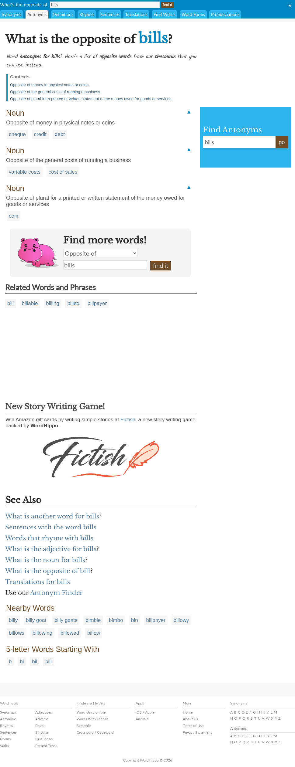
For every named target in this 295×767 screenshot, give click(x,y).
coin (13, 216)
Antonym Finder (56, 592)
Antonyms (37, 14)
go (282, 142)
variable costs (24, 172)
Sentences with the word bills (50, 527)
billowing (42, 633)
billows (16, 633)
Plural (39, 725)
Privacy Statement (197, 732)
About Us (190, 719)
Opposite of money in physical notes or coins (49, 85)
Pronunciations (225, 14)
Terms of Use (193, 725)
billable (30, 303)
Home (188, 712)
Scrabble (84, 725)
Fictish (127, 420)
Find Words (164, 14)
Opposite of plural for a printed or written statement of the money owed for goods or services (90, 99)
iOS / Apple (145, 712)
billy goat (36, 620)
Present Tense (46, 745)
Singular (41, 732)
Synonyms (11, 14)
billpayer (97, 303)
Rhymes (86, 14)
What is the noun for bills (45, 560)
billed (73, 303)
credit (40, 134)
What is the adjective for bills (50, 549)
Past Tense (43, 739)
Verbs (4, 745)
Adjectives (43, 712)
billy (13, 620)
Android (142, 719)
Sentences (110, 14)
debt (60, 134)
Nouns (5, 739)
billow (93, 633)
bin (134, 620)
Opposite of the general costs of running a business (55, 92)
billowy (181, 620)
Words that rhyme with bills (49, 538)
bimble (93, 620)
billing (52, 303)
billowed (70, 633)
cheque (17, 134)
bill (10, 303)
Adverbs (41, 719)
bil (34, 661)
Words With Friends (92, 719)
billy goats (66, 620)
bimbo (116, 620)
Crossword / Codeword (95, 732)
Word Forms (193, 14)
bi (22, 661)
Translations (136, 14)
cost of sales (63, 172)
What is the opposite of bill (47, 571)
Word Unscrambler (92, 712)
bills (105, 265)
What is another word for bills (52, 516)
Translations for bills (37, 581)
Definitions (63, 14)
